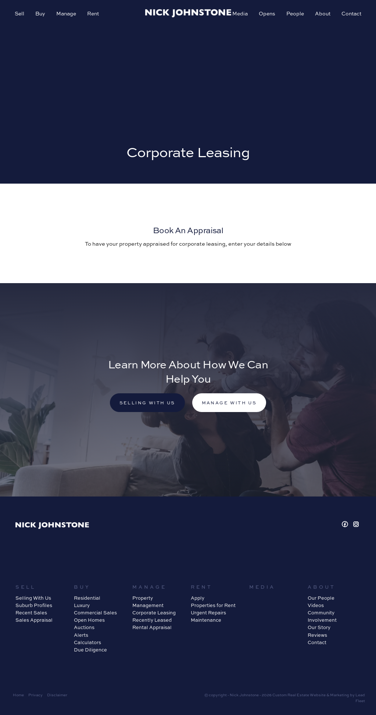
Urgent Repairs (208, 612)
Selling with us (147, 402)
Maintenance (206, 619)
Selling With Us (33, 597)
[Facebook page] (345, 524)
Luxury (82, 605)
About (322, 13)
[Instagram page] (356, 524)
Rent (93, 13)
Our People (321, 597)
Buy (40, 13)
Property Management (148, 601)
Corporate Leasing (154, 612)
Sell (19, 13)
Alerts (81, 634)
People (295, 13)
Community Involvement (322, 616)
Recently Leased (152, 619)
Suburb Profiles (33, 605)
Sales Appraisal (34, 619)
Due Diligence (90, 649)
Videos (316, 605)
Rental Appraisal (152, 627)
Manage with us (229, 402)
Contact (351, 13)
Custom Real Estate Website (299, 694)
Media (240, 13)
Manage (66, 13)
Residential (87, 597)
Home (18, 694)
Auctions (84, 627)
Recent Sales (31, 612)
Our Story (319, 627)
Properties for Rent (213, 605)
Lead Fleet (360, 697)
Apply (197, 597)
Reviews (317, 634)
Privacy (35, 694)
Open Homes (89, 619)
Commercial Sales (95, 612)
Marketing (339, 694)
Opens (267, 13)
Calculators (87, 642)
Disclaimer (57, 694)
